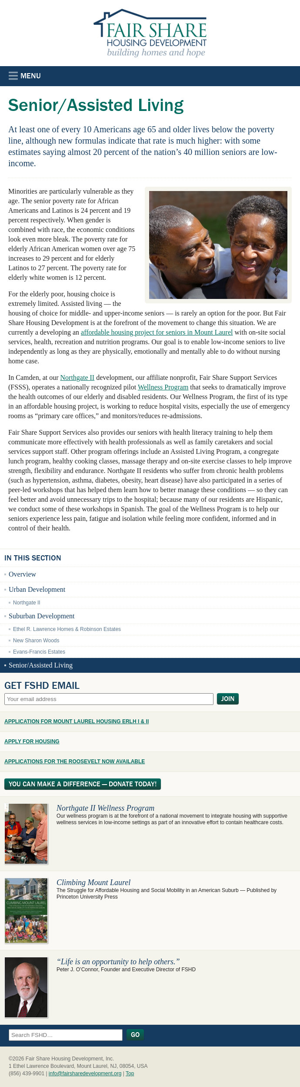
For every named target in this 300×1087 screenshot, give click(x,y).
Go (135, 1034)
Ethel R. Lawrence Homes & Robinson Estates (67, 629)
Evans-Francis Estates (39, 652)
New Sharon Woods (36, 640)
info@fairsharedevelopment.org (85, 1073)
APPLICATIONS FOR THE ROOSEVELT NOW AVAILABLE (74, 761)
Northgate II (77, 377)
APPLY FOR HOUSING (32, 741)
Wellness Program (163, 387)
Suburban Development (42, 616)
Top (130, 1073)
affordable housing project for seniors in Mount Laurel (157, 332)
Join (227, 698)
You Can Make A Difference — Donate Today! (83, 784)
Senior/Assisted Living (41, 665)
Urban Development (37, 589)
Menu (25, 75)
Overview (22, 574)
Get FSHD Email (42, 685)
